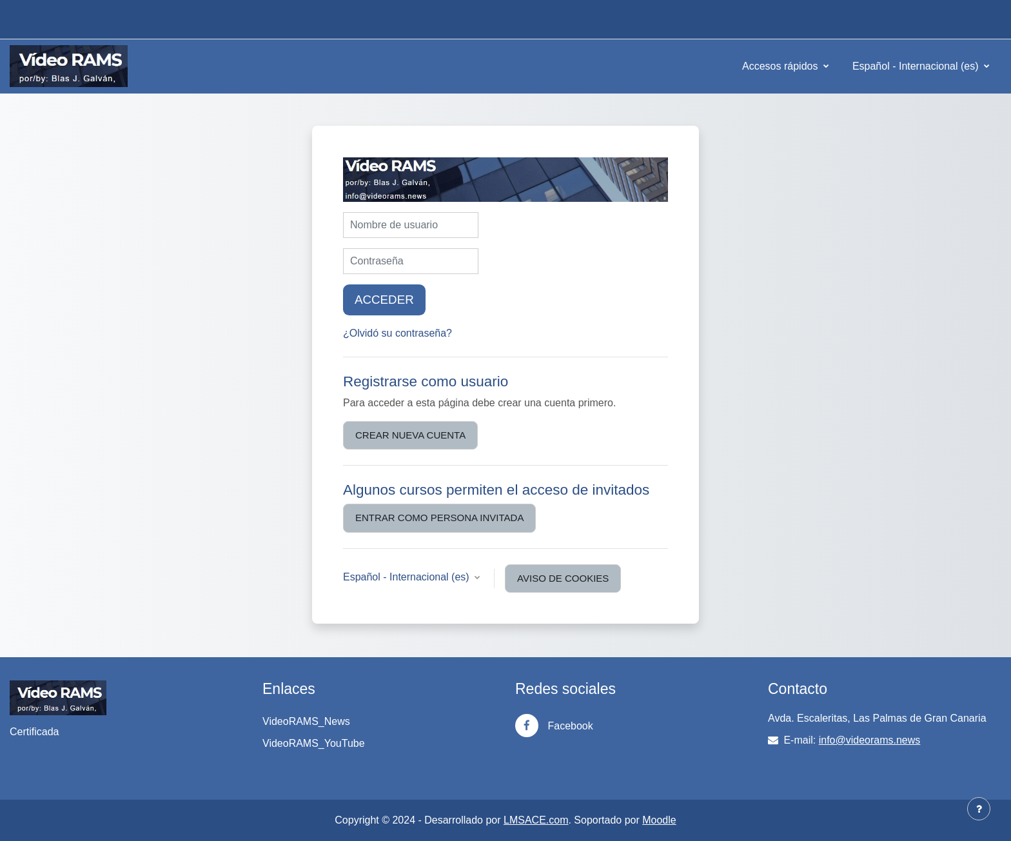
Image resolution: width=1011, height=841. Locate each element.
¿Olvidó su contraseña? (397, 333)
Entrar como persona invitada (439, 517)
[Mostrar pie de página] (978, 808)
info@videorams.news (870, 740)
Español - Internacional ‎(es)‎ (916, 66)
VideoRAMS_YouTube (313, 743)
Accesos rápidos (781, 66)
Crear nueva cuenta (410, 435)
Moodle (659, 820)
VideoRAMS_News (306, 721)
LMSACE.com (536, 820)
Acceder (384, 299)
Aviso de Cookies (563, 578)
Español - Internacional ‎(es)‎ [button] (407, 576)
